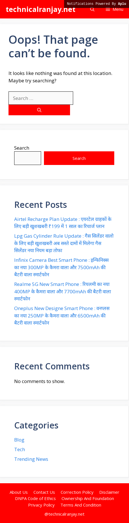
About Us (19, 492)
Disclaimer (109, 492)
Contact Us (44, 492)
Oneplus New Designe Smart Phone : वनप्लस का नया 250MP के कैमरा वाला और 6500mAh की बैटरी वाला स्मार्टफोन (61, 315)
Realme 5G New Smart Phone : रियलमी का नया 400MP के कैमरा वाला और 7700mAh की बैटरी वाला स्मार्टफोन (62, 291)
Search (21, 148)
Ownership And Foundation (88, 498)
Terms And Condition (80, 505)
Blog (19, 439)
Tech (19, 449)
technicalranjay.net (40, 9)
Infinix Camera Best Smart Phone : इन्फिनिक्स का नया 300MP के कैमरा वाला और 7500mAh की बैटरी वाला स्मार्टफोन (61, 267)
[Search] (39, 110)
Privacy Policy (41, 505)
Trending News (31, 459)
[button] (92, 9)
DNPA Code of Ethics (35, 498)
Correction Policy (77, 492)
